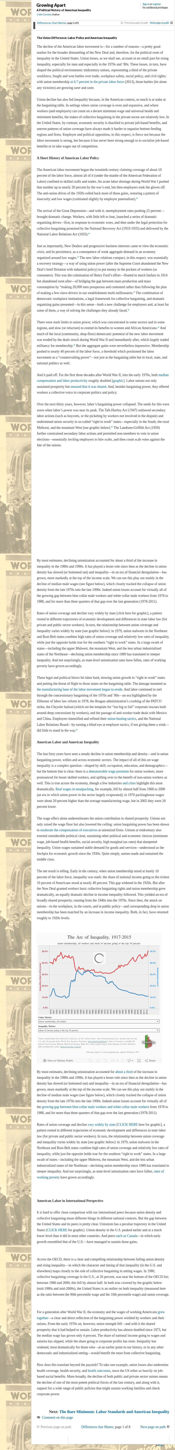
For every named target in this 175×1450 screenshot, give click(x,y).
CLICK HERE (128, 1124)
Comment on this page (57, 1417)
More (161, 1445)
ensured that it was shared (88, 387)
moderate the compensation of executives (68, 830)
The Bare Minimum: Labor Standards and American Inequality (114, 1411)
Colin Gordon (44, 14)
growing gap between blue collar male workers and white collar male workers (95, 1107)
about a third (124, 1072)
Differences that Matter (51, 22)
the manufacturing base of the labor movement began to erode (79, 689)
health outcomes (98, 1371)
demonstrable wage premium (109, 771)
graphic (118, 381)
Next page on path (159, 22)
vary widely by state (102, 1124)
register (156, 4)
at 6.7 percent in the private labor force (97, 82)
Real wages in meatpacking (74, 789)
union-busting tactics (121, 719)
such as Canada (126, 1236)
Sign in (146, 4)
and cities (129, 783)
